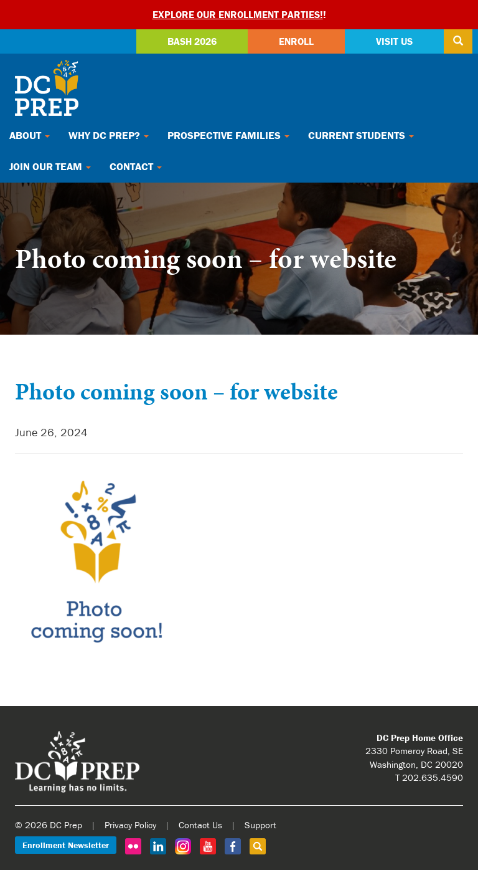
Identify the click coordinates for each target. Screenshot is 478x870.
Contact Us (200, 825)
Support (260, 825)
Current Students (361, 135)
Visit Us (394, 41)
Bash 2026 (192, 41)
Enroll (296, 41)
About (29, 135)
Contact (136, 166)
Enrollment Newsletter (65, 845)
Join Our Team (50, 166)
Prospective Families (228, 135)
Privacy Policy (130, 825)
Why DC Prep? (108, 135)
